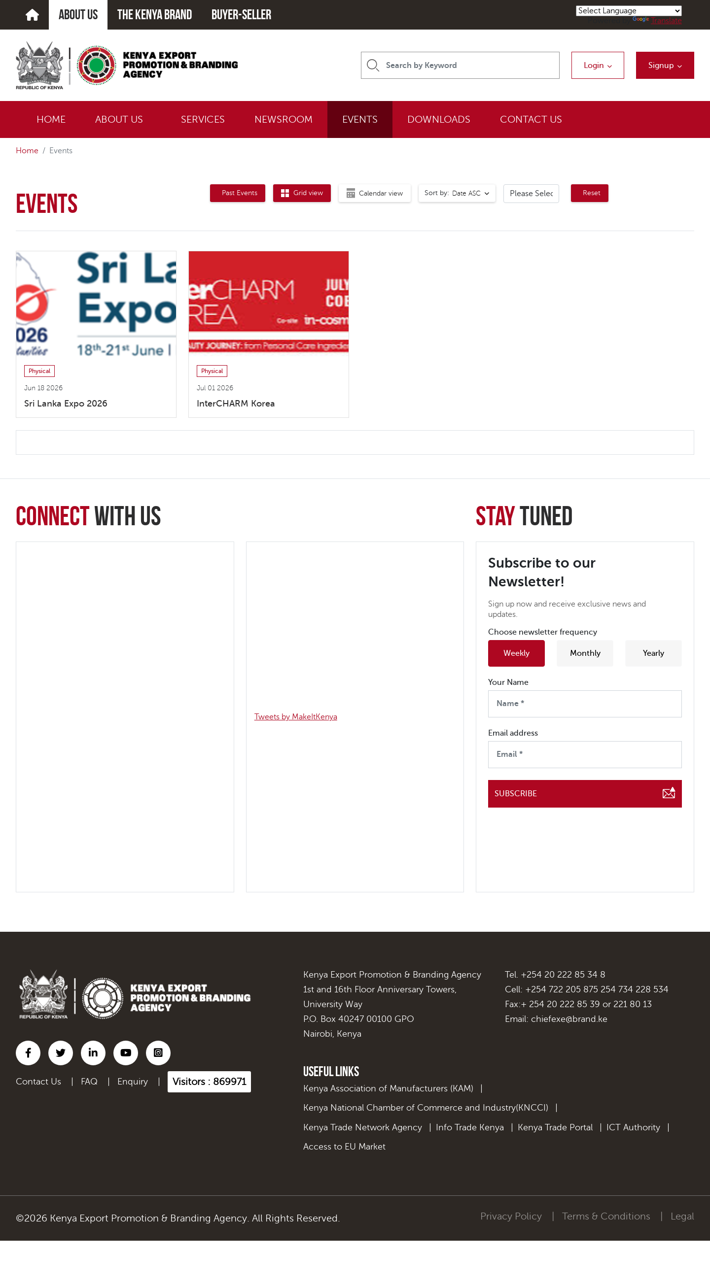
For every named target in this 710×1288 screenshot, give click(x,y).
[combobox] (457, 193)
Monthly (585, 653)
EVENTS (360, 119)
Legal (682, 1216)
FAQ (89, 1081)
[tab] (237, 193)
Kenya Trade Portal (555, 1127)
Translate (657, 20)
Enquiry (132, 1081)
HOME (51, 119)
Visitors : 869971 (209, 1081)
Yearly (653, 653)
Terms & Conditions (606, 1216)
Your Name (508, 682)
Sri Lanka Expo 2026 (65, 403)
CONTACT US (531, 119)
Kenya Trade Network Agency (362, 1127)
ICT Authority (633, 1127)
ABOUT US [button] (119, 119)
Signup (661, 65)
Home (27, 150)
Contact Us (38, 1081)
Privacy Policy (511, 1216)
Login (594, 65)
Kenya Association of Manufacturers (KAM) (388, 1088)
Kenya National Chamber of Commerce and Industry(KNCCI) (425, 1108)
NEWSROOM (283, 119)
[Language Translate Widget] (629, 10)
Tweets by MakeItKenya (295, 716)
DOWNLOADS (438, 119)
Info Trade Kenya (470, 1127)
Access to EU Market (344, 1147)
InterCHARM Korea (236, 403)
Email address (513, 733)
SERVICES (203, 119)
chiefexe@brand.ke (569, 1019)
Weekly (516, 653)
